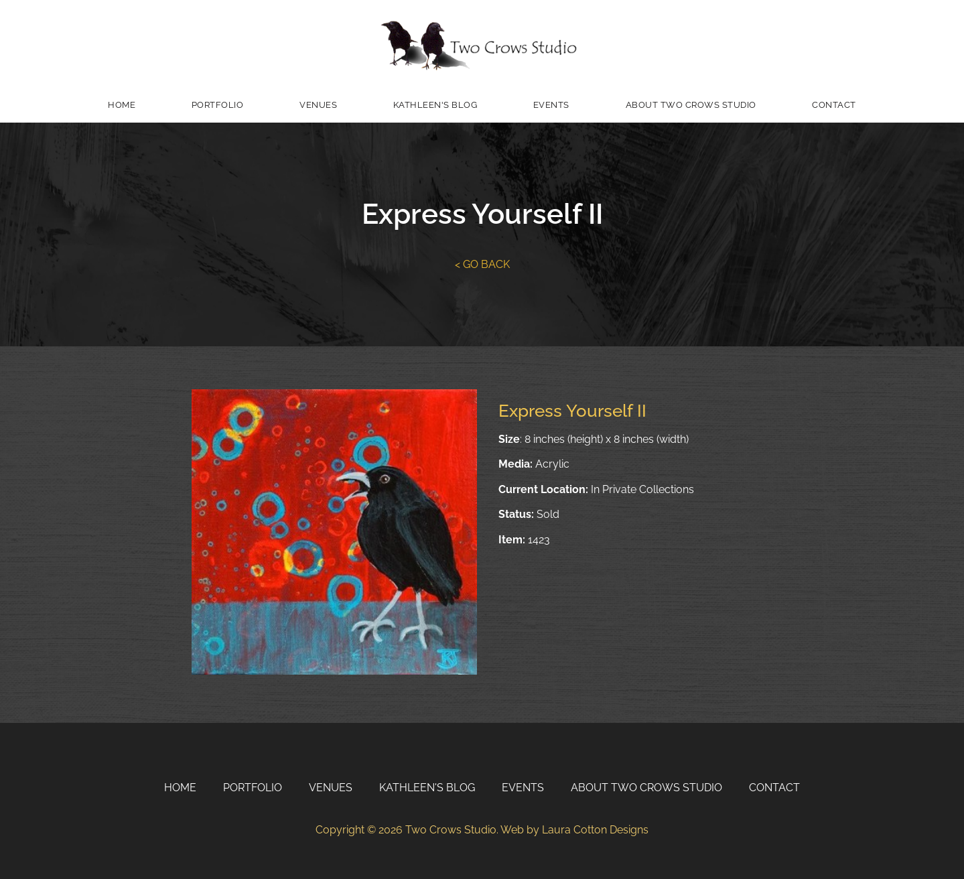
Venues (318, 105)
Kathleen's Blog (435, 105)
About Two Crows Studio (691, 105)
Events (551, 105)
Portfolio (218, 105)
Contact (834, 105)
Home (121, 105)
